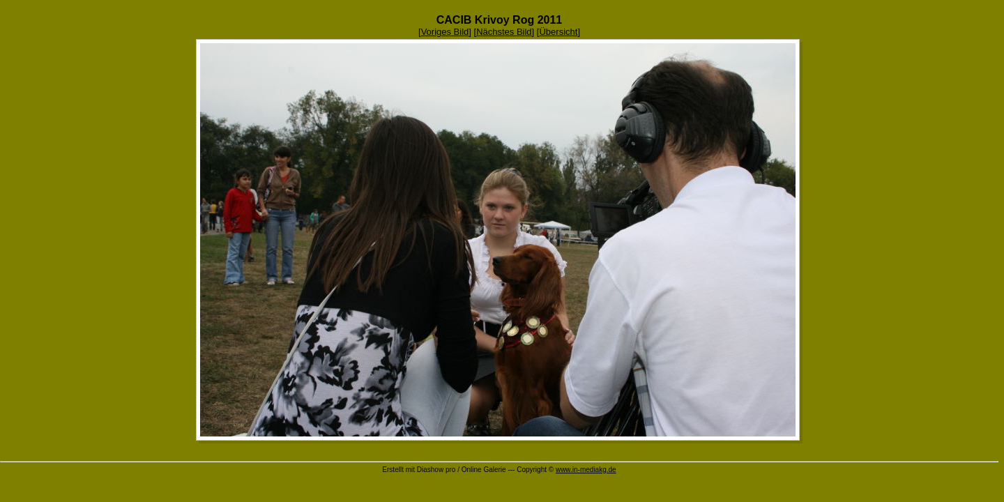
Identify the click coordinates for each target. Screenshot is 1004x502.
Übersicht (558, 31)
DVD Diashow (586, 485)
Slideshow (725, 485)
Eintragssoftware (360, 485)
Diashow (480, 485)
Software (640, 485)
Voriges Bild (445, 31)
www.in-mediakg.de (586, 469)
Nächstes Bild (503, 31)
